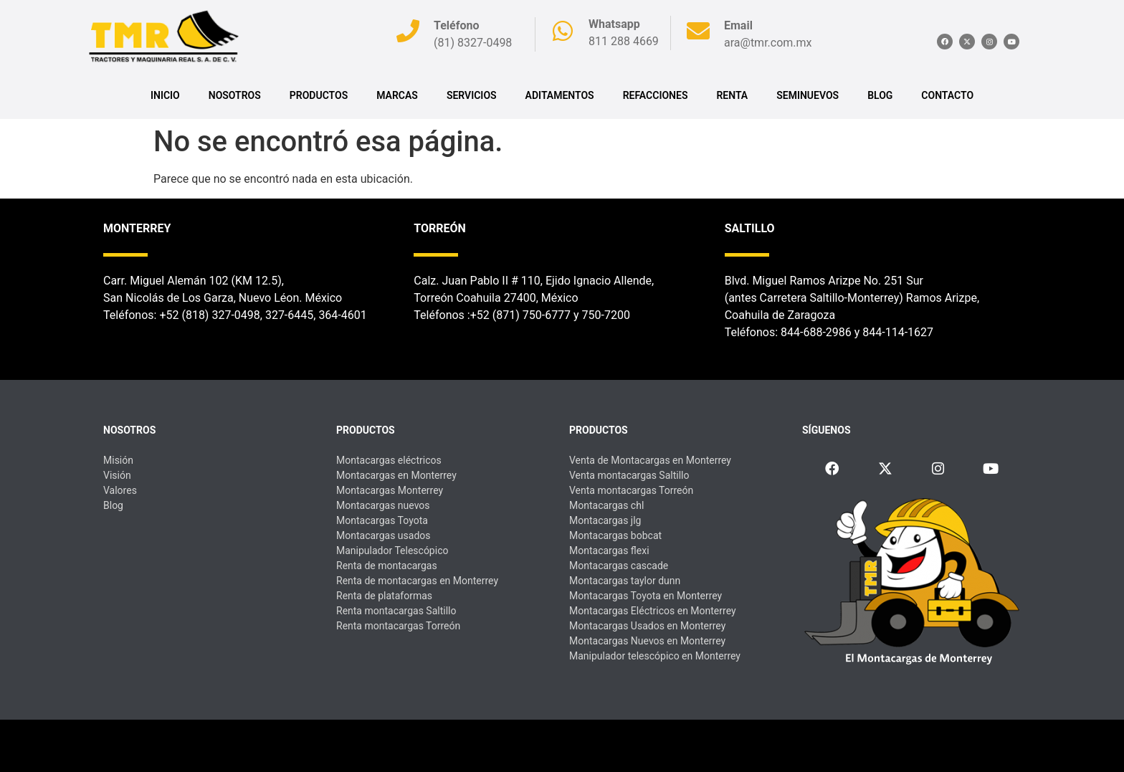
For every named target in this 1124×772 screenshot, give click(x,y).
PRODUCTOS (319, 95)
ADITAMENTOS (559, 95)
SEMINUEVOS (807, 95)
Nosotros (235, 95)
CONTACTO (947, 95)
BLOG (879, 95)
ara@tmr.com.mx (768, 42)
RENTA (732, 95)
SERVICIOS (472, 95)
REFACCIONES (655, 95)
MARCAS (397, 95)
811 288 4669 (624, 41)
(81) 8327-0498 (473, 42)
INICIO (165, 95)
